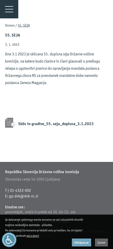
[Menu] (9, 9)
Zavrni (101, 242)
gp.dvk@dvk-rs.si (23, 196)
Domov (10, 25)
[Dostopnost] (9, 239)
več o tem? (32, 236)
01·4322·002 (20, 190)
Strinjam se (81, 242)
